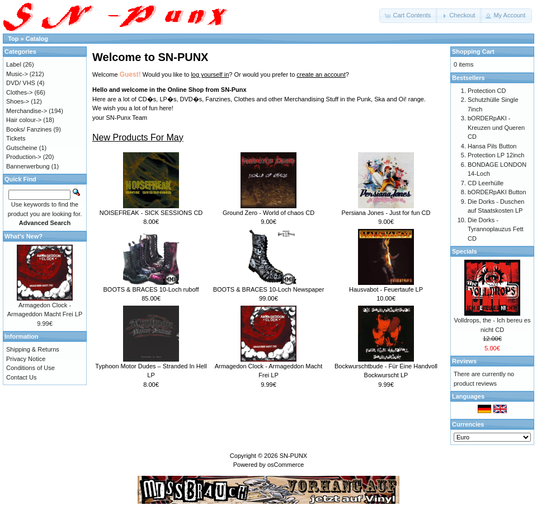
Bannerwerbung (28, 166)
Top (13, 38)
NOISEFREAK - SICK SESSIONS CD (151, 212)
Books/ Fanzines (28, 129)
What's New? (23, 236)
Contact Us (21, 377)
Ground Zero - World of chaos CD (268, 212)
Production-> (23, 156)
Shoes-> (17, 101)
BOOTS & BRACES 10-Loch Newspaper (268, 289)
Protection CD (487, 90)
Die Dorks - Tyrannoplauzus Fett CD (496, 229)
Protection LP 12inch (496, 155)
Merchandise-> (26, 110)
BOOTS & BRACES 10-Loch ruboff (151, 289)
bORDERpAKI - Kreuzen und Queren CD (496, 127)
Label (13, 64)
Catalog (37, 38)
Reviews (464, 361)
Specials (464, 251)
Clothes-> (19, 92)
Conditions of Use (30, 367)
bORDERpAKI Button (497, 192)
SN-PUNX (294, 455)
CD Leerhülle (485, 183)
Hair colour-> (23, 119)
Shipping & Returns (32, 349)
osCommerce (285, 464)
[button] (408, 15)
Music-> (17, 74)
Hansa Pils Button (492, 146)
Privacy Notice (25, 358)
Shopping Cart (473, 51)
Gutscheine (21, 147)
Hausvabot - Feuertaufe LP (386, 289)
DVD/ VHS (20, 82)
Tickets (15, 138)
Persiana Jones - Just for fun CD (386, 212)
